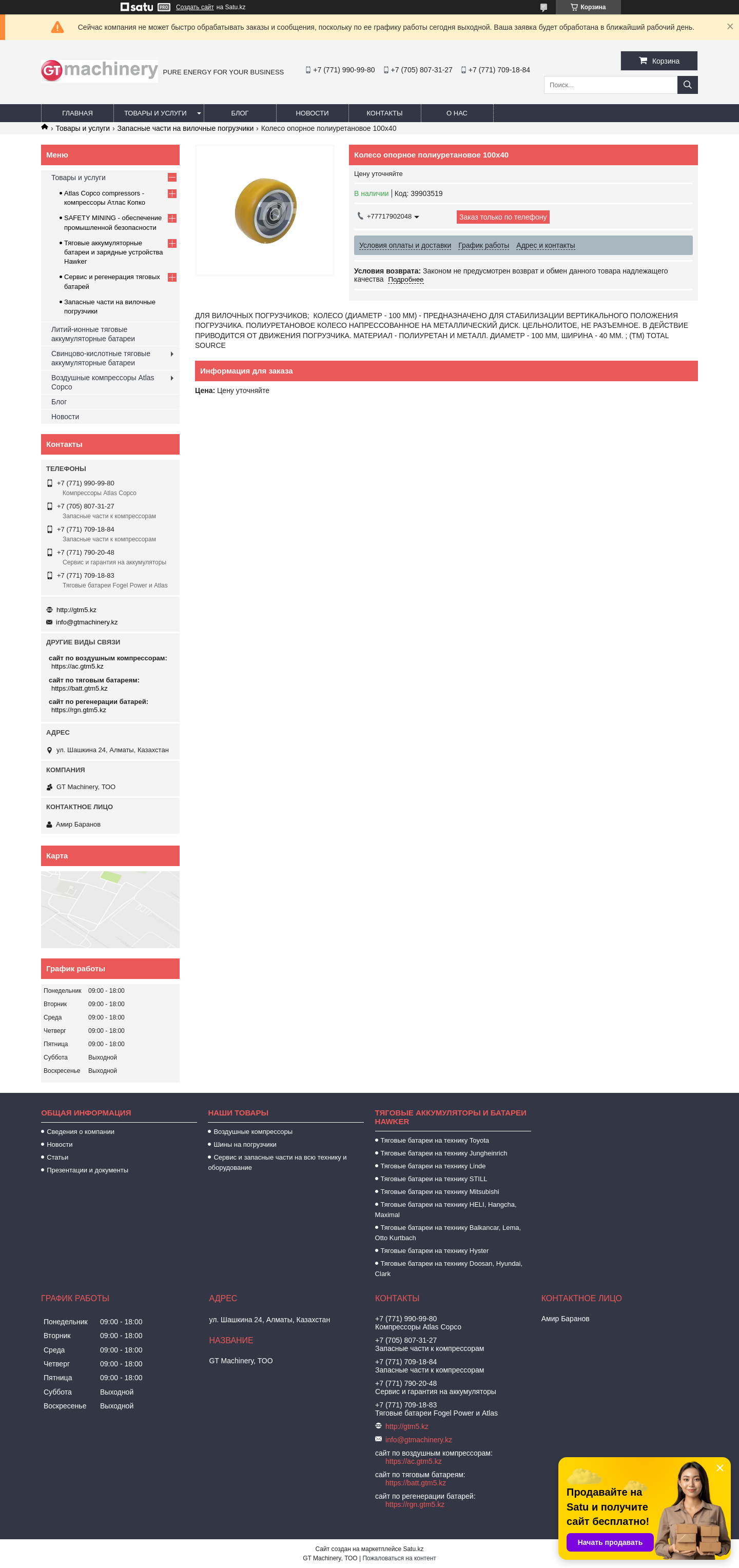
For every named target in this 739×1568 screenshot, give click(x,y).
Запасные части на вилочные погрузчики (186, 128)
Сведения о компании (80, 1131)
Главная (77, 113)
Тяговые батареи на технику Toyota (435, 1140)
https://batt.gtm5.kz (79, 688)
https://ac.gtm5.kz (77, 666)
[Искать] (687, 85)
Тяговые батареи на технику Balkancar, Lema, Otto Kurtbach (448, 1233)
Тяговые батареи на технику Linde (433, 1166)
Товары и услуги (155, 113)
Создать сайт (195, 7)
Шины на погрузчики (244, 1144)
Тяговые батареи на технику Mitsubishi (440, 1191)
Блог (239, 113)
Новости (312, 113)
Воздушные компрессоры (253, 1131)
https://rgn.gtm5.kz (78, 710)
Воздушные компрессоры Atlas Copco (102, 382)
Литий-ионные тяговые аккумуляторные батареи (93, 334)
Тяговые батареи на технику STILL (434, 1179)
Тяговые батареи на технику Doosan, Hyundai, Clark (449, 1269)
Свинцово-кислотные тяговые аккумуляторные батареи (100, 358)
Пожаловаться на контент (399, 1558)
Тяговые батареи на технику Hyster (435, 1251)
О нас (457, 113)
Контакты (384, 113)
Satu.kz (413, 1549)
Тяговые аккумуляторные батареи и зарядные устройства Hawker (113, 252)
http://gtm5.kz (76, 610)
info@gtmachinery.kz (87, 622)
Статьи (57, 1157)
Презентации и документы (87, 1170)
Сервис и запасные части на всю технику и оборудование (277, 1162)
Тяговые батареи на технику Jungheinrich (444, 1153)
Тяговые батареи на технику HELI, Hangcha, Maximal (446, 1210)
